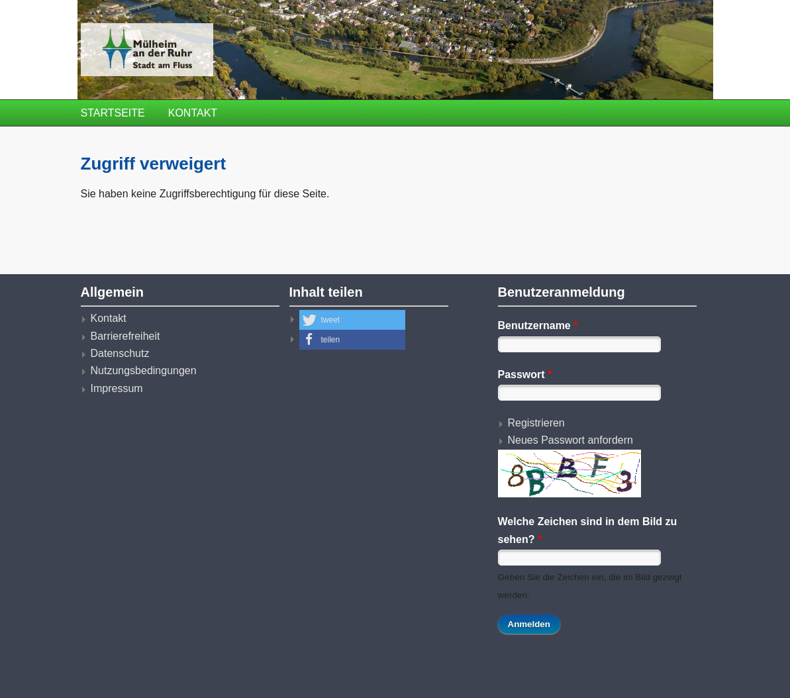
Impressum (117, 388)
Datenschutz (120, 353)
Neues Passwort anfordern (570, 440)
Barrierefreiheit (125, 336)
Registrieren (536, 422)
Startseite (113, 113)
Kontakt (192, 113)
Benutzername (538, 325)
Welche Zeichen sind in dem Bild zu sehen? (587, 530)
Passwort (525, 374)
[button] (352, 320)
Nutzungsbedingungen (144, 370)
